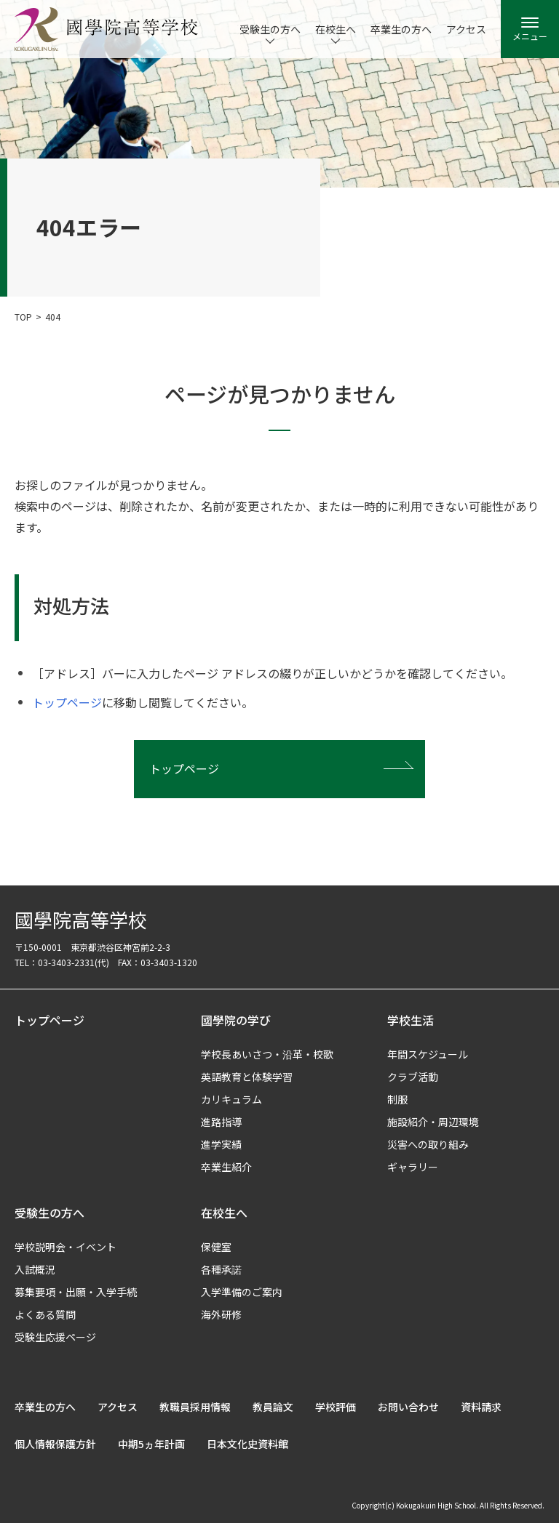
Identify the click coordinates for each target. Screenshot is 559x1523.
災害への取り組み (428, 1144)
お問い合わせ (408, 1406)
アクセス (466, 29)
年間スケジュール (427, 1054)
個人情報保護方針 (55, 1443)
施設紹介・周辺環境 (433, 1121)
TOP (23, 317)
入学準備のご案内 (241, 1292)
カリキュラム (231, 1099)
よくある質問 (45, 1314)
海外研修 (221, 1314)
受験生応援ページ (55, 1337)
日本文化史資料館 (247, 1443)
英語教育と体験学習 (247, 1076)
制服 (397, 1099)
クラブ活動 (412, 1076)
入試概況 (35, 1269)
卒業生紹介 (226, 1167)
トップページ (67, 702)
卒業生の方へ (401, 29)
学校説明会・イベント (65, 1246)
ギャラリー (412, 1167)
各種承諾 (221, 1269)
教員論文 (273, 1406)
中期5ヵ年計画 (151, 1443)
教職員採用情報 (195, 1406)
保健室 (216, 1246)
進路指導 (221, 1121)
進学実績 (221, 1144)
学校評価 (335, 1406)
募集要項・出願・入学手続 (76, 1292)
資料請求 (481, 1406)
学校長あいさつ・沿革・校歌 (267, 1054)
